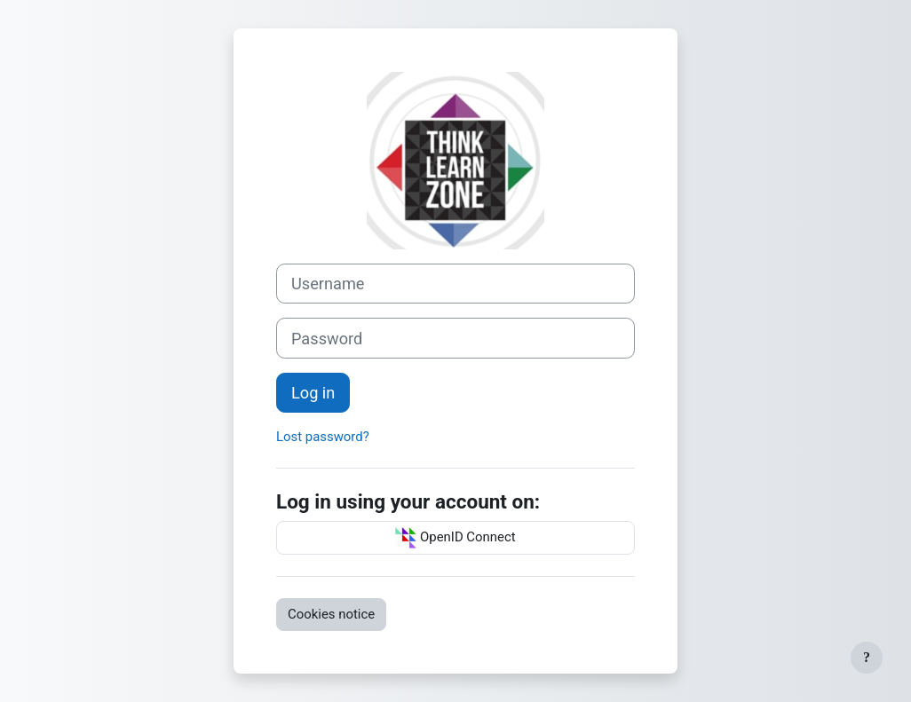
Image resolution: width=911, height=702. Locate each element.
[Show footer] (867, 658)
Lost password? (322, 437)
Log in (313, 392)
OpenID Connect (455, 537)
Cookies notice (331, 614)
